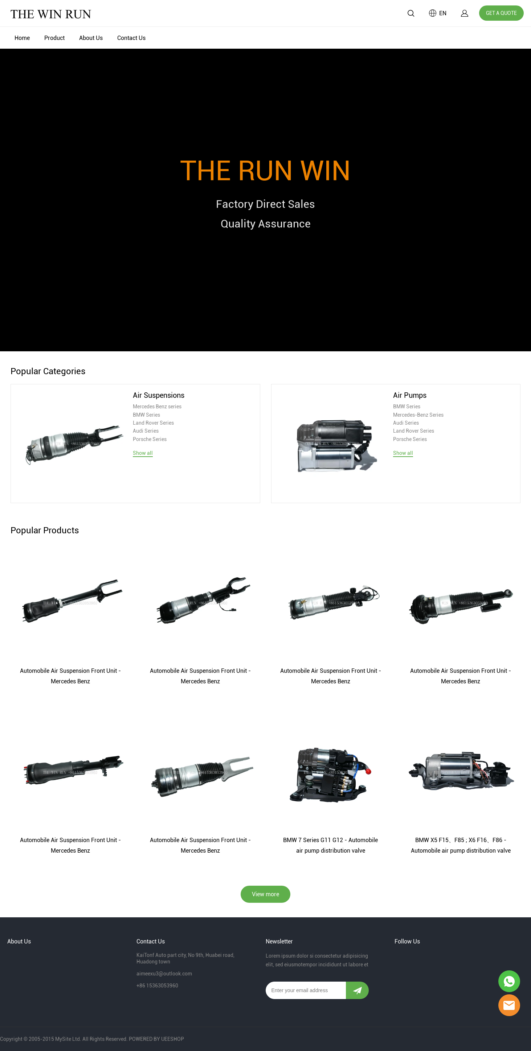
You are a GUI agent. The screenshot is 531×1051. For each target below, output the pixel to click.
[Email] (306, 990)
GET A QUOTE (501, 13)
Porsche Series (150, 439)
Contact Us (131, 38)
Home (22, 38)
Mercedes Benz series (157, 406)
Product (54, 38)
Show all (143, 453)
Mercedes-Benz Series (418, 415)
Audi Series (146, 431)
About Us (91, 38)
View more (265, 894)
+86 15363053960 (157, 986)
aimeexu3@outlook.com (164, 974)
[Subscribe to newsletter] (357, 990)
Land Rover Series (153, 423)
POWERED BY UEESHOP (156, 1039)
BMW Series (146, 415)
